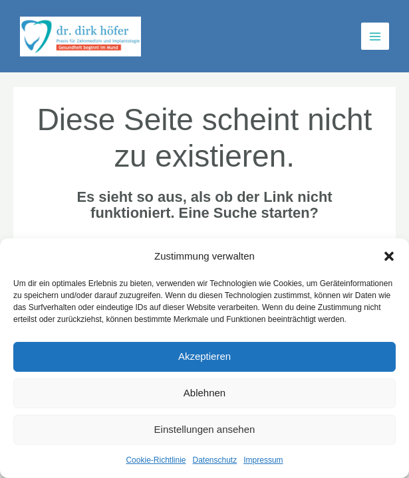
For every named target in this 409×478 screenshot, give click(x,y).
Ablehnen (204, 392)
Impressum (263, 460)
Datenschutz (215, 460)
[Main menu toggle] (375, 36)
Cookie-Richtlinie (156, 460)
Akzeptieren (204, 356)
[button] (389, 256)
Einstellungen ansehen (204, 429)
